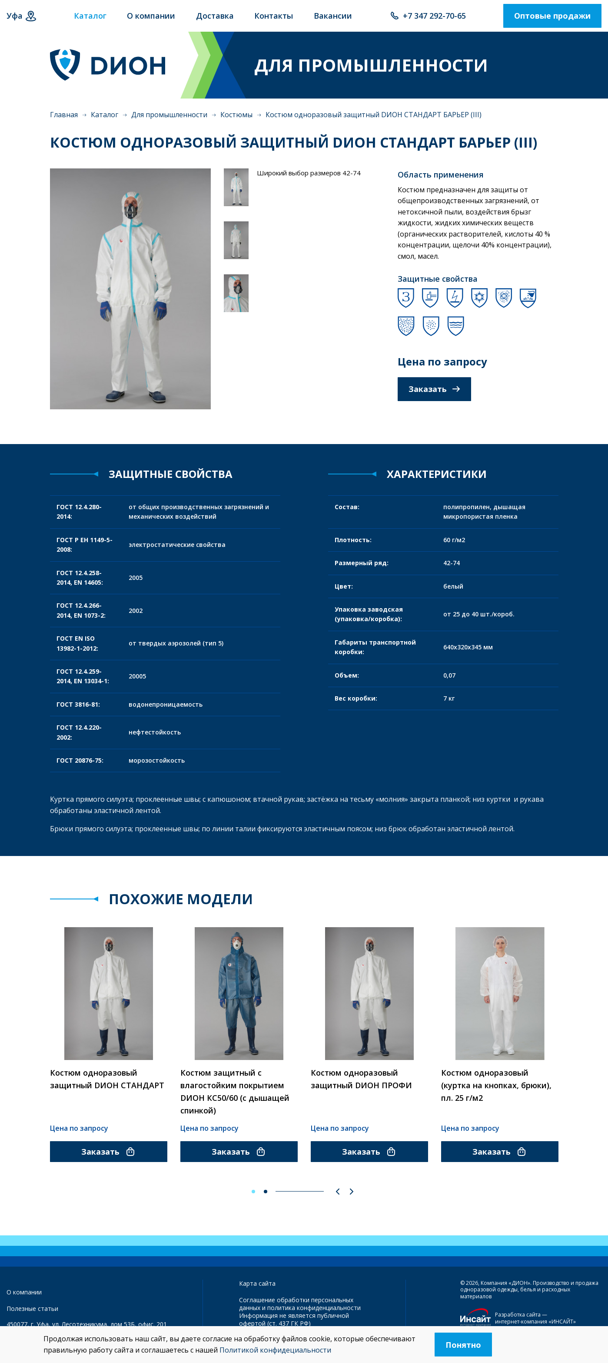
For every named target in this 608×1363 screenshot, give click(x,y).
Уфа (15, 19)
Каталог (104, 122)
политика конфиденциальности (314, 1311)
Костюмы (236, 122)
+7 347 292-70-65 (434, 19)
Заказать (434, 396)
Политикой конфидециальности (275, 1350)
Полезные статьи (32, 1312)
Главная (64, 122)
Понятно (463, 1345)
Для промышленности (169, 122)
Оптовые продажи (552, 19)
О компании (24, 1295)
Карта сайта (257, 1287)
